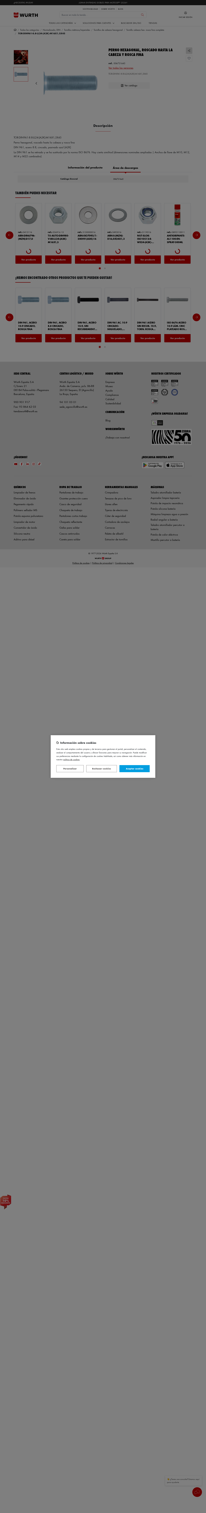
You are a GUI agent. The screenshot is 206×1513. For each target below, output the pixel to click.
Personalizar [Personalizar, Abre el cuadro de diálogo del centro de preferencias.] (70, 768)
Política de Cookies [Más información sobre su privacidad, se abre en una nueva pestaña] (71, 759)
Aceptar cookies (134, 768)
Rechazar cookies (101, 768)
